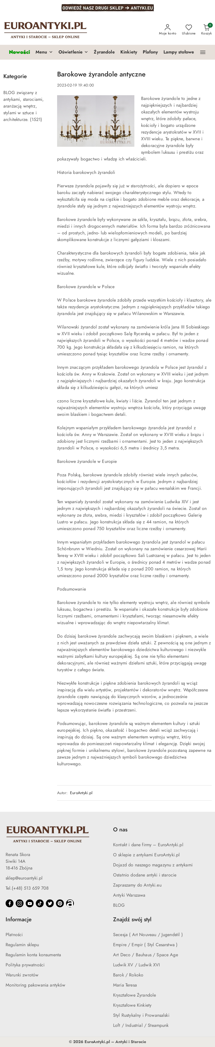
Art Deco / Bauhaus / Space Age (145, 955)
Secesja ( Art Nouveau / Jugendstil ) (148, 935)
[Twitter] (50, 903)
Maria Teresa (125, 985)
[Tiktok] (40, 903)
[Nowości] (19, 52)
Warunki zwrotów (22, 975)
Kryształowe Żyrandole (134, 995)
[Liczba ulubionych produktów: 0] (189, 30)
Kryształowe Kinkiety (132, 1005)
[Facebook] (9, 903)
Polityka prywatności (25, 965)
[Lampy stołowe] (178, 52)
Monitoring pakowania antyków (35, 985)
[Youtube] (30, 903)
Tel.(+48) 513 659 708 (27, 888)
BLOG (119, 905)
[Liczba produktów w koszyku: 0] (206, 30)
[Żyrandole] (104, 52)
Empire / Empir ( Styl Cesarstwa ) (145, 945)
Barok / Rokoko (128, 975)
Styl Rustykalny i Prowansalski (141, 1015)
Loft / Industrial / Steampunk (141, 1025)
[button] (44, 52)
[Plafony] (150, 52)
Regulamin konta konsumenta (33, 955)
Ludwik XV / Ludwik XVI (136, 965)
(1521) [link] (36, 119)
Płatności (14, 935)
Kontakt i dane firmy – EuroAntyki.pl (148, 845)
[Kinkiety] (128, 52)
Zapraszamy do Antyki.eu (137, 885)
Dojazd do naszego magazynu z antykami (153, 865)
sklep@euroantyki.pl (24, 878)
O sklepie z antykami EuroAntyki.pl (146, 855)
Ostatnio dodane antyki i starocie (144, 875)
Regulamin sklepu (22, 945)
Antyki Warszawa (129, 895)
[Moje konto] (167, 30)
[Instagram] (20, 903)
